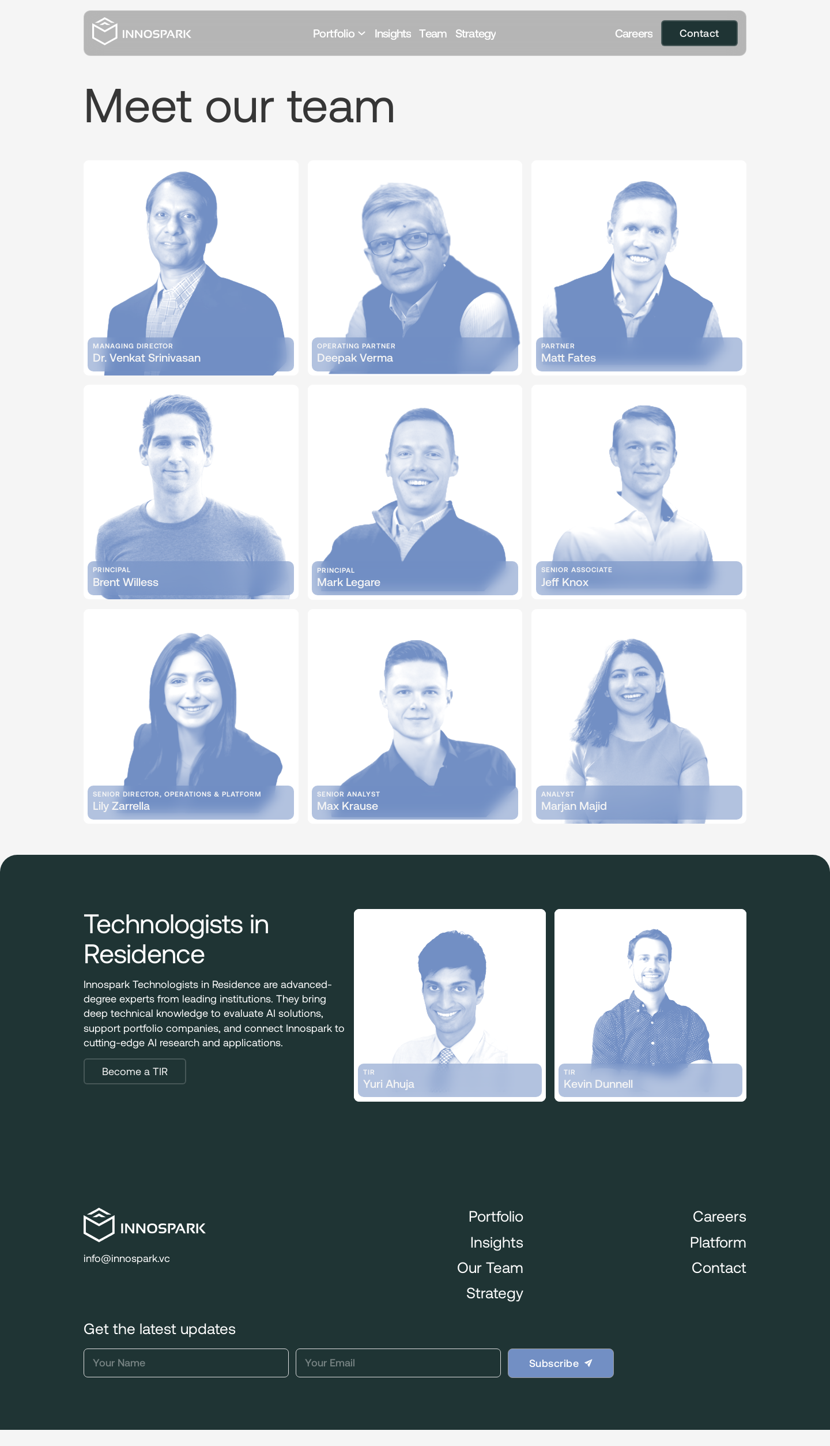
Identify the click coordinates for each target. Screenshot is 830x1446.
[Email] (398, 1363)
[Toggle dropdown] (361, 33)
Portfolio (333, 33)
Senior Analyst (348, 794)
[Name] (186, 1363)
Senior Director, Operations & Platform (177, 794)
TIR (369, 1072)
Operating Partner (356, 346)
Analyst (558, 794)
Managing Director (133, 346)
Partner (558, 346)
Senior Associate (577, 570)
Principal (112, 570)
